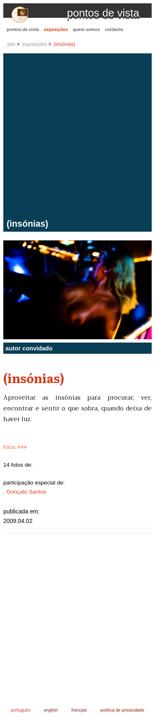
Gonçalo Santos (26, 492)
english (51, 709)
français (79, 709)
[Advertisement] (77, 137)
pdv (11, 44)
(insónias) (64, 44)
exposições (56, 29)
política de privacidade (122, 709)
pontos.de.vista (23, 29)
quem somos (86, 29)
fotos (15, 447)
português (20, 709)
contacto (114, 29)
